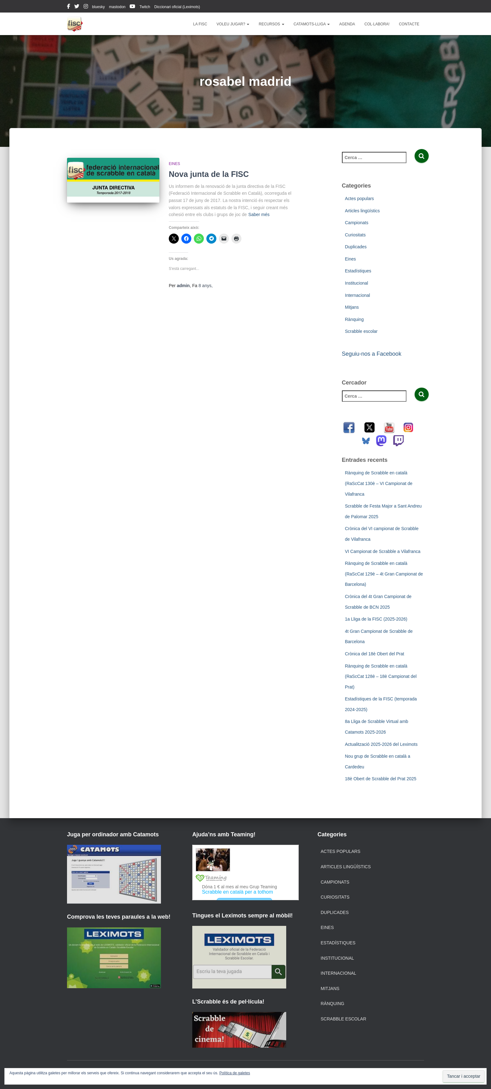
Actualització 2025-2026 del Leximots (381, 744)
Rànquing (354, 319)
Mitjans (352, 307)
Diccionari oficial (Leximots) (177, 7)
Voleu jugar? (233, 24)
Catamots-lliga (312, 24)
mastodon (117, 7)
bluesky (98, 7)
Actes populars (359, 198)
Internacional (357, 295)
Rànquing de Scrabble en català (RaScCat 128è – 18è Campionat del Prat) (381, 676)
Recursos (271, 24)
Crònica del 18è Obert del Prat (374, 653)
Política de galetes (234, 1073)
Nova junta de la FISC (209, 174)
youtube (132, 7)
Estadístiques (358, 270)
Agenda (347, 24)
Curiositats (355, 234)
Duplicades (356, 246)
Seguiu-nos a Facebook (371, 354)
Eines (174, 164)
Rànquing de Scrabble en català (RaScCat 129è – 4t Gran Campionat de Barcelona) (384, 574)
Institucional (356, 283)
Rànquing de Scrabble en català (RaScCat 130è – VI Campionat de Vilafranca (379, 483)
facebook (68, 7)
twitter (76, 7)
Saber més (259, 214)
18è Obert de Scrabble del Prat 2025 (380, 778)
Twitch (144, 7)
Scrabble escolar (361, 331)
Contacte (409, 24)
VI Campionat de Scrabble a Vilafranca (383, 551)
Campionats (357, 222)
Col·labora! (377, 24)
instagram (86, 7)
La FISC (200, 24)
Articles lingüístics (362, 210)
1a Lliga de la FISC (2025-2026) (376, 619)
